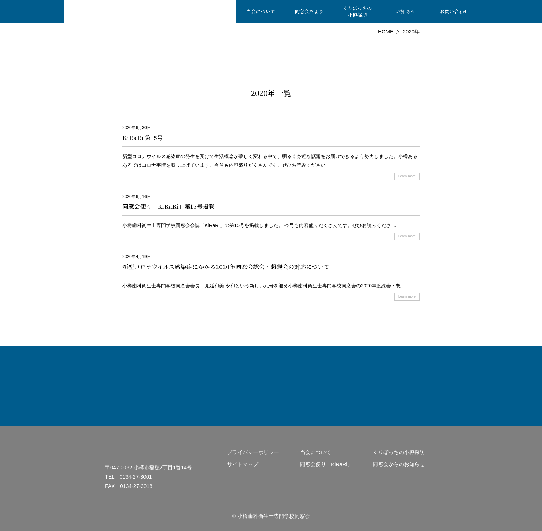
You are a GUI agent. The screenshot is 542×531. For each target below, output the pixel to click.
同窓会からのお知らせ (399, 464)
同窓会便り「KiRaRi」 (326, 464)
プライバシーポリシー (253, 452)
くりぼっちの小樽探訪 (399, 452)
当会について (315, 452)
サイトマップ (242, 464)
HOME (385, 32)
